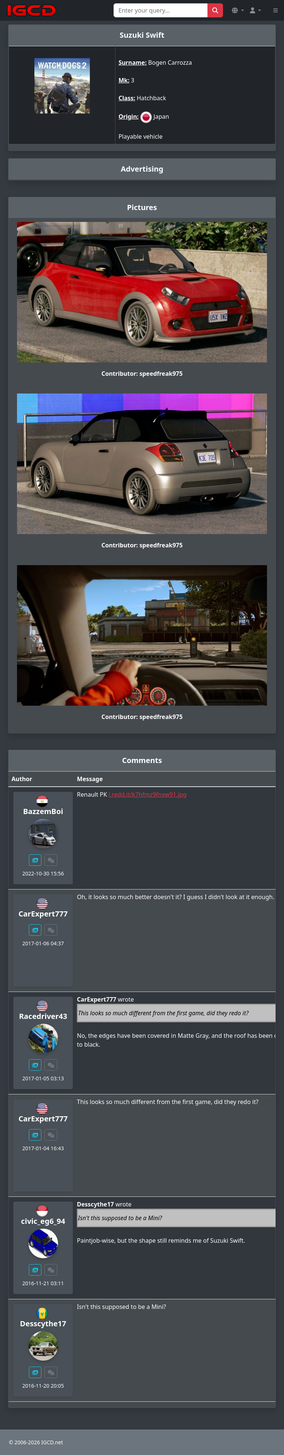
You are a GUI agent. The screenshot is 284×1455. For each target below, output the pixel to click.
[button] (238, 10)
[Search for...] (161, 10)
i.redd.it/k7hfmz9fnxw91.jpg (148, 794)
